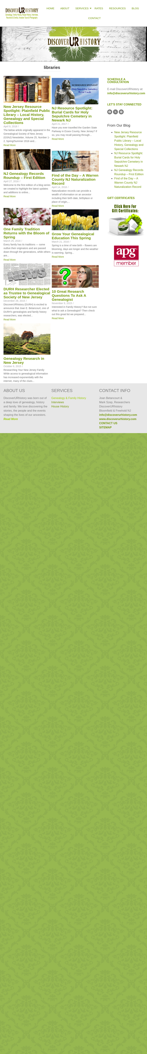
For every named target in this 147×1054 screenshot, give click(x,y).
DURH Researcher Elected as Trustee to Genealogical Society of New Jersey (27, 490)
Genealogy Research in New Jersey (24, 627)
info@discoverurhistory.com (126, 93)
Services (82, 8)
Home (50, 8)
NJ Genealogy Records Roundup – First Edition (24, 251)
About (64, 8)
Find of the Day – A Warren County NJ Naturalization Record (27, 313)
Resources (117, 8)
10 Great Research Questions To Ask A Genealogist (21, 557)
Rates (98, 8)
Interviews (57, 402)
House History (60, 406)
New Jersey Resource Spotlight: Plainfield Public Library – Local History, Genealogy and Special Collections (27, 115)
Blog (135, 8)
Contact (94, 18)
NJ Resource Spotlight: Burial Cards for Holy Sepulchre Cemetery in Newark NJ (24, 191)
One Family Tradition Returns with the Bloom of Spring (26, 370)
